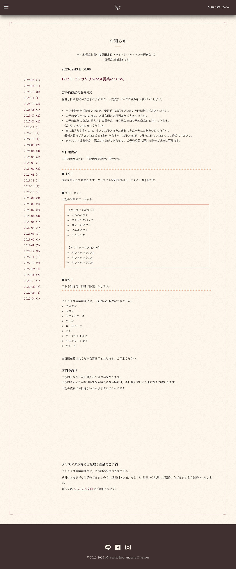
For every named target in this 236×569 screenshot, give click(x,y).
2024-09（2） (33, 145)
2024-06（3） (33, 151)
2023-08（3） (32, 204)
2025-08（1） (32, 109)
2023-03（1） (32, 233)
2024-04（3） (32, 157)
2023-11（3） (32, 186)
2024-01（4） (32, 174)
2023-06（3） (33, 216)
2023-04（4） (32, 227)
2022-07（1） (32, 281)
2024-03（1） (32, 163)
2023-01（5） (32, 245)
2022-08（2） (33, 275)
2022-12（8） (32, 251)
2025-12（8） (32, 92)
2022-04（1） (32, 298)
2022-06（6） (33, 286)
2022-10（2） (33, 263)
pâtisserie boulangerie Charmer (127, 557)
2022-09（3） (33, 269)
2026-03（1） (32, 80)
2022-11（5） (32, 257)
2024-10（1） (32, 139)
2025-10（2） (33, 104)
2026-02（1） (33, 86)
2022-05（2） (33, 292)
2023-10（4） (32, 192)
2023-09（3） (33, 198)
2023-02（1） (32, 239)
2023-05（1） (32, 222)
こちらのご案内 (83, 489)
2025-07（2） (33, 115)
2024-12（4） (32, 127)
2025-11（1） (32, 98)
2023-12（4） (32, 180)
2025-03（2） (33, 121)
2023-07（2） (33, 210)
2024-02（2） (33, 168)
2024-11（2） (32, 133)
